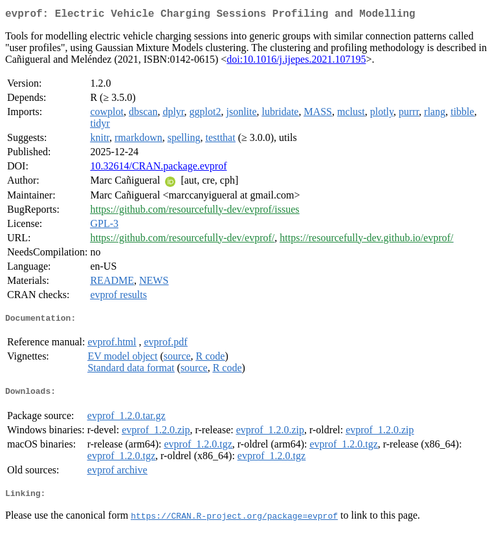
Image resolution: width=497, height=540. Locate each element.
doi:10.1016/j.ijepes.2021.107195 (296, 61)
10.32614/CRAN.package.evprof (158, 168)
